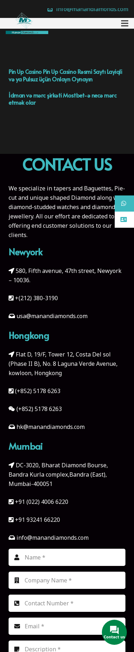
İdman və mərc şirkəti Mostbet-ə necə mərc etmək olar (62, 99)
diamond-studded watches (44, 207)
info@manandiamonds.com (52, 538)
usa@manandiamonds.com (52, 316)
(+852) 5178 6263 (37, 391)
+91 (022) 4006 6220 (41, 502)
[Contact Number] (67, 603)
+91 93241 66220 (37, 520)
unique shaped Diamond (62, 198)
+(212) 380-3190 (36, 298)
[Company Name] (67, 580)
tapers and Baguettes (82, 188)
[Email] (67, 626)
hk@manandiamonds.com (50, 427)
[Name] (67, 557)
